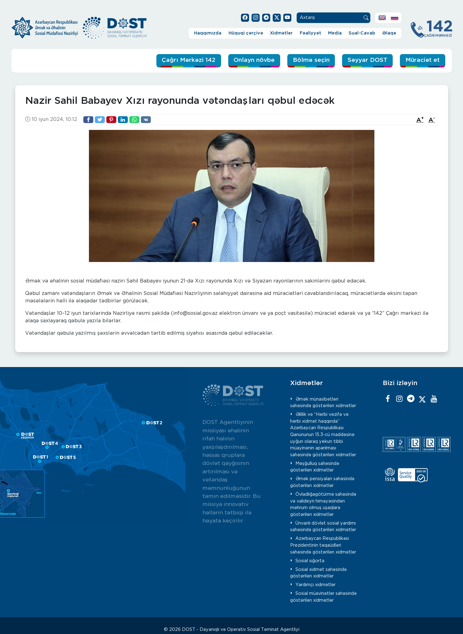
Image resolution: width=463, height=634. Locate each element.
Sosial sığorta (309, 561)
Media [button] (335, 33)
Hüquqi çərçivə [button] (246, 33)
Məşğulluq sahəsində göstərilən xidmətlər (314, 467)
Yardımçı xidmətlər (315, 585)
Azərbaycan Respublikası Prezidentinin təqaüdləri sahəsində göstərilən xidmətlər (323, 545)
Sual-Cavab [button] (362, 33)
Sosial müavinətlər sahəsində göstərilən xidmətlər (323, 596)
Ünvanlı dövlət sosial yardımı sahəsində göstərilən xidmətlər (323, 526)
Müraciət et (422, 60)
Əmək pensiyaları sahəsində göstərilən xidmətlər (322, 482)
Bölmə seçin (311, 60)
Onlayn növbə (254, 60)
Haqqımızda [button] (207, 33)
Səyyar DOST (367, 60)
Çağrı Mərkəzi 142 (188, 60)
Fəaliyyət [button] (310, 33)
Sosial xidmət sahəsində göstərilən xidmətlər (318, 572)
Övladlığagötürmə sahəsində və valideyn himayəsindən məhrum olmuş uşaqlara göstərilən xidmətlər (323, 504)
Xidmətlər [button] (281, 33)
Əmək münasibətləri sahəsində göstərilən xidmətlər (323, 402)
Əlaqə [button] (389, 33)
